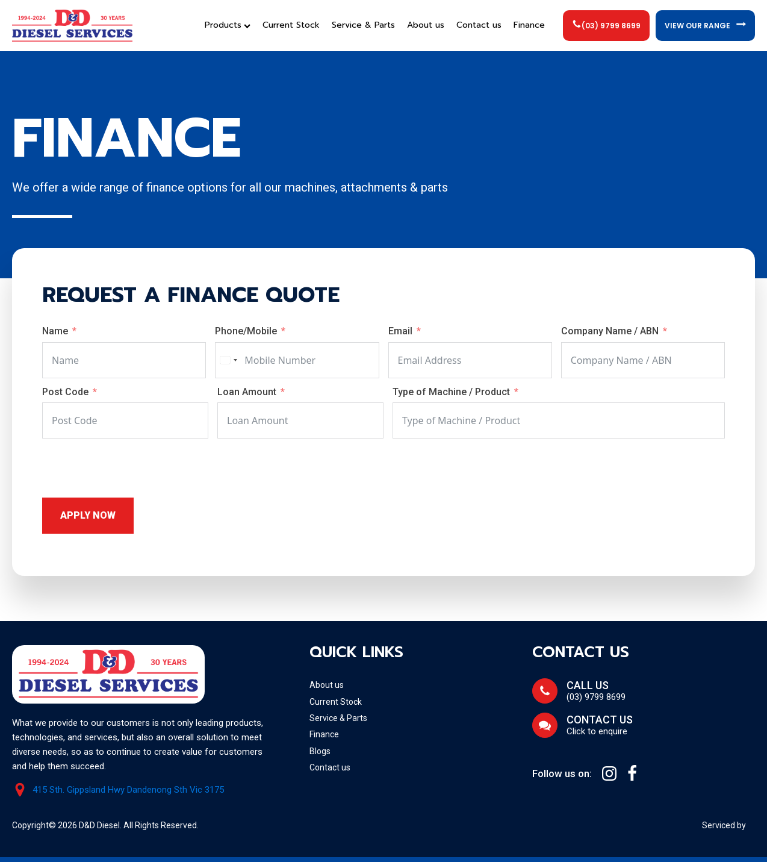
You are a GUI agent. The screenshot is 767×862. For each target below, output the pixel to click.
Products (227, 25)
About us (425, 25)
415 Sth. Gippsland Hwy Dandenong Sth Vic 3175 (128, 790)
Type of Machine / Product (452, 392)
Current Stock (291, 25)
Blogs (320, 751)
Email (400, 331)
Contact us (479, 25)
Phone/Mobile (246, 331)
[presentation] (133, 468)
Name (55, 331)
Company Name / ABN (611, 331)
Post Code (65, 392)
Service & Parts (363, 25)
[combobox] (228, 360)
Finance (529, 25)
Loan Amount (246, 392)
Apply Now (88, 515)
